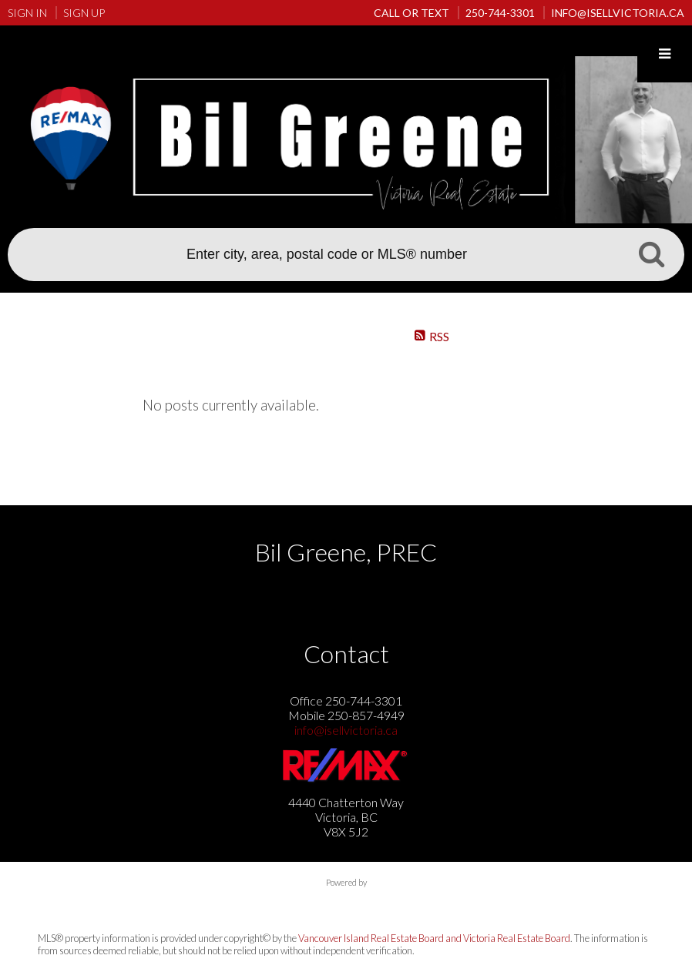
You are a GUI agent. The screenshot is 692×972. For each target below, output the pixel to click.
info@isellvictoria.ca (346, 729)
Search (651, 253)
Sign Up (84, 12)
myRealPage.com (346, 898)
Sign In (27, 12)
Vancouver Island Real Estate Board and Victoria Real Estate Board (434, 938)
